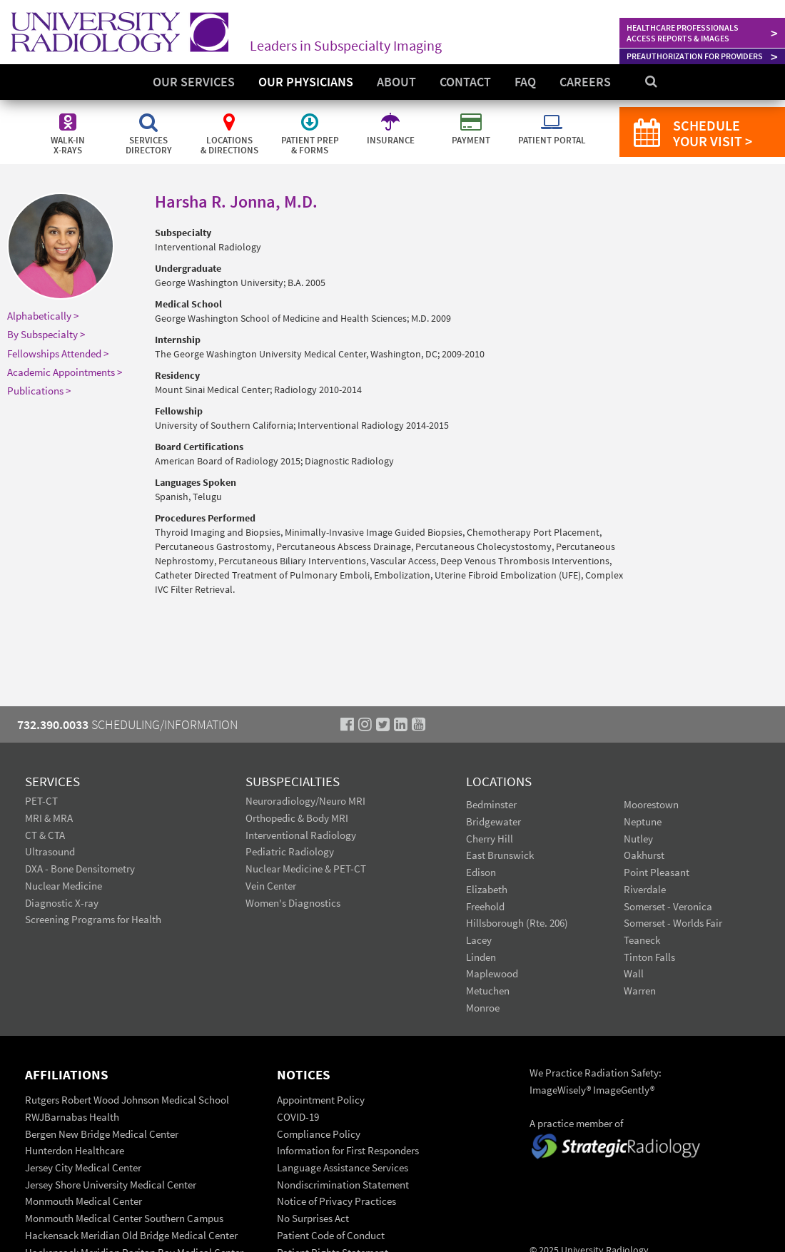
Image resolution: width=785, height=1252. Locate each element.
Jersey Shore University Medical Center (110, 1184)
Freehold (485, 906)
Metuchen (488, 990)
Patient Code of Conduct (331, 1235)
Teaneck (642, 940)
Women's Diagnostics (292, 903)
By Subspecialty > (46, 334)
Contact (465, 81)
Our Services (194, 81)
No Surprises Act (313, 1218)
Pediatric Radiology (289, 851)
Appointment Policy (321, 1099)
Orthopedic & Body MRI (296, 818)
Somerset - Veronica (668, 906)
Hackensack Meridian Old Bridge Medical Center (131, 1235)
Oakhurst (644, 855)
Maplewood (492, 973)
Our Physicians (305, 81)
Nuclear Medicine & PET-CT (305, 868)
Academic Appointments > (64, 372)
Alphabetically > (42, 315)
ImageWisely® (561, 1089)
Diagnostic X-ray (61, 903)
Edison (481, 872)
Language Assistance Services (342, 1167)
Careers (585, 81)
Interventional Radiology (300, 835)
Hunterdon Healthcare (74, 1150)
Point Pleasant (656, 872)
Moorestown (651, 804)
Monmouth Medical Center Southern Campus (124, 1218)
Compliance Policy (318, 1134)
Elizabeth (486, 889)
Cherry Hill (489, 838)
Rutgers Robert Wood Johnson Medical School (127, 1099)
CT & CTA (45, 835)
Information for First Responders (348, 1150)
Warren (640, 990)
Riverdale (645, 889)
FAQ (525, 81)
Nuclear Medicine (63, 885)
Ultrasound (50, 851)
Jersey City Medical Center (83, 1167)
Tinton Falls (649, 957)
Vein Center (270, 885)
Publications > (39, 390)
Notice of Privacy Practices (336, 1201)
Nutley (638, 838)
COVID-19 (298, 1117)
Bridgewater (493, 821)
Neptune (643, 821)
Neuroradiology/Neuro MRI (305, 801)
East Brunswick (500, 855)
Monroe (483, 1007)
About (396, 81)
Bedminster (491, 804)
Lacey (479, 940)
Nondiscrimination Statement (343, 1184)
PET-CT (41, 801)
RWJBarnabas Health (72, 1117)
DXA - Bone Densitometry (80, 868)
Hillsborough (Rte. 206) (517, 923)
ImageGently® (623, 1089)
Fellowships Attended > (57, 353)
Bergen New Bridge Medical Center (101, 1134)
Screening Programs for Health (93, 919)
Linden (481, 957)
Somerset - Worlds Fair (673, 923)
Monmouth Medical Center (83, 1201)
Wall (634, 973)
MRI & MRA (49, 818)
